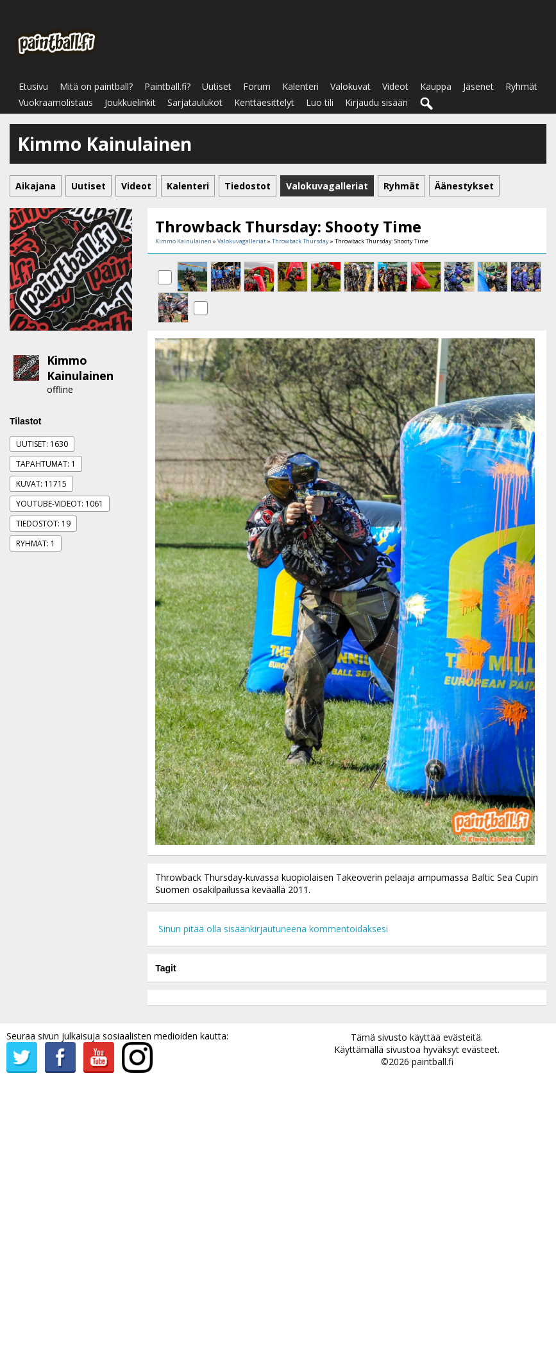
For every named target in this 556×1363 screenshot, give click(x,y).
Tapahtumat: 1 (46, 463)
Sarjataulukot (195, 102)
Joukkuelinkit (130, 102)
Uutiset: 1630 (42, 443)
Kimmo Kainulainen (80, 367)
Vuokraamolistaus (56, 102)
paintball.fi (432, 1061)
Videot (395, 86)
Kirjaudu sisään (376, 102)
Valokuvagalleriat (241, 241)
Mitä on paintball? (96, 86)
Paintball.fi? (167, 86)
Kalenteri (300, 86)
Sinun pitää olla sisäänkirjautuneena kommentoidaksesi (273, 929)
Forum (257, 86)
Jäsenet (478, 86)
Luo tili (319, 102)
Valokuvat (350, 86)
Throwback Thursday (300, 241)
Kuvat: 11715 (41, 483)
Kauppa (435, 86)
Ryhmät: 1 (35, 543)
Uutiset (217, 86)
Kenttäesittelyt (264, 102)
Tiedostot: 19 (43, 523)
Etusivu (33, 86)
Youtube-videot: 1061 (59, 503)
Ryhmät (521, 86)
